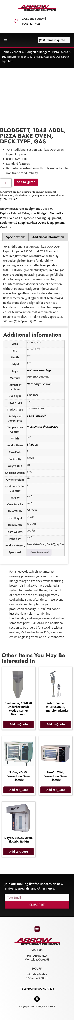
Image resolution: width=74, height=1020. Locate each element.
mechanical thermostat (42, 426)
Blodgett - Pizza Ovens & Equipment (31, 216)
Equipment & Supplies (14, 222)
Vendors (17, 52)
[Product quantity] (5, 183)
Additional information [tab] (48, 237)
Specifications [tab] (15, 237)
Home (6, 52)
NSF (43, 415)
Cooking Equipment (48, 218)
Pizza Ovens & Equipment (47, 222)
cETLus (35, 415)
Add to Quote (26, 182)
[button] (5, 40)
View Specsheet (39, 552)
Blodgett (30, 52)
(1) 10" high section (39, 384)
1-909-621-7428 (31, 23)
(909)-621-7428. (9, 199)
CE (28, 415)
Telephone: (28, 988)
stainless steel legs (39, 370)
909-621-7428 (45, 988)
